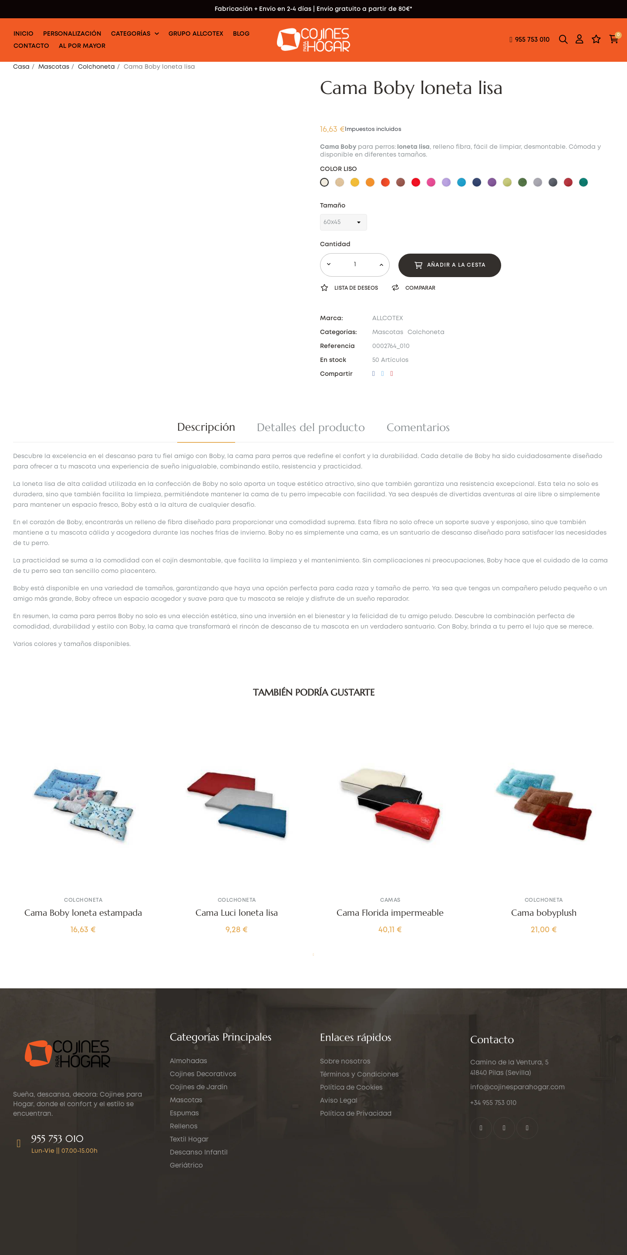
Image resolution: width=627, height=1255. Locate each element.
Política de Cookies (351, 1201)
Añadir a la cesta (449, 265)
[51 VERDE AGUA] (584, 184)
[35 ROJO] (416, 184)
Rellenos (184, 1198)
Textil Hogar (189, 1211)
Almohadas (188, 1133)
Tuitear (382, 374)
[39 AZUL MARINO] (477, 184)
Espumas (184, 1185)
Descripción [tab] (206, 427)
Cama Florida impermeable (390, 913)
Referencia (337, 346)
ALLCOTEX (387, 318)
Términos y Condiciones (359, 1188)
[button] (529, 40)
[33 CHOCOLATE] (401, 184)
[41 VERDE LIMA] (508, 184)
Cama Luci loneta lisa (237, 913)
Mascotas (387, 332)
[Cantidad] (355, 265)
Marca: (331, 318)
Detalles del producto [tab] (311, 427)
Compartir (373, 374)
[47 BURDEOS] (569, 184)
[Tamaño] (343, 222)
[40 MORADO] (493, 184)
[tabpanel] (83, 835)
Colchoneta (426, 332)
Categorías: (338, 332)
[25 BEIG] (325, 184)
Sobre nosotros (345, 1174)
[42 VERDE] (523, 184)
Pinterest (392, 374)
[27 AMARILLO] (356, 184)
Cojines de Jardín (199, 1159)
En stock (333, 360)
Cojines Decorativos (203, 1146)
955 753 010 (57, 1210)
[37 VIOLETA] (447, 184)
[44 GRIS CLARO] (538, 184)
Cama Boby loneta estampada (83, 913)
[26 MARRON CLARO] (340, 184)
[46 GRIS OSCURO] (554, 184)
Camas (390, 900)
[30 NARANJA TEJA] (386, 184)
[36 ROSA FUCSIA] (432, 184)
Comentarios (418, 427)
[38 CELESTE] (462, 184)
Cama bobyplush (543, 913)
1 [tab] (313, 954)
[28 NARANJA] (371, 184)
